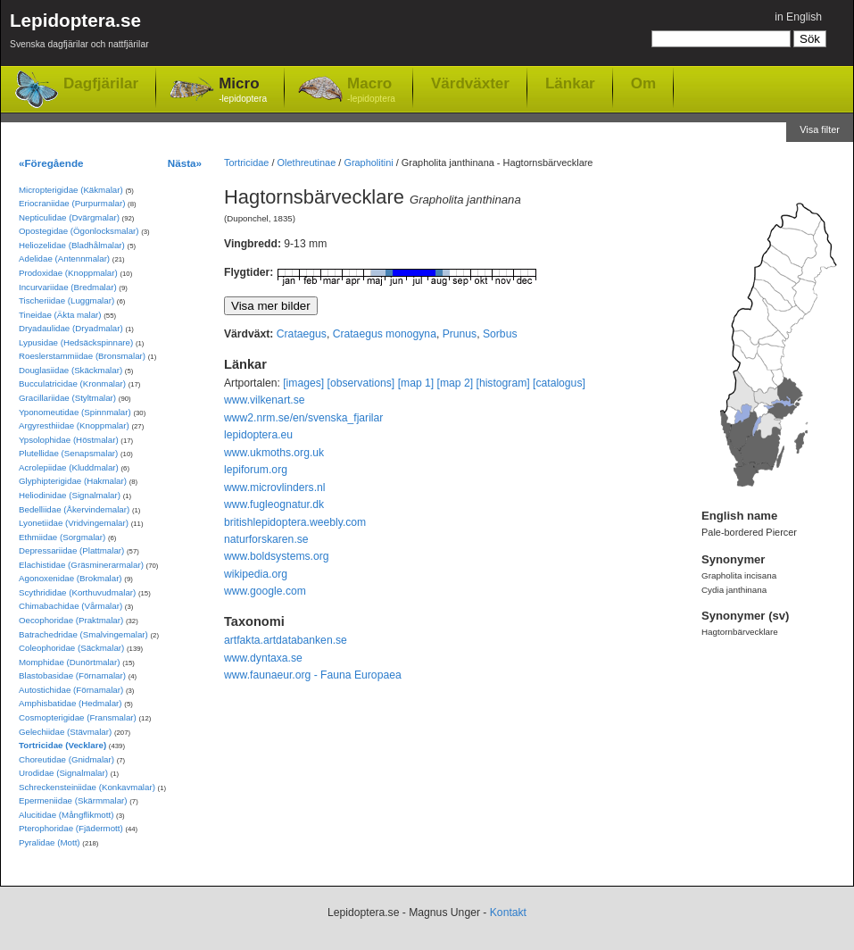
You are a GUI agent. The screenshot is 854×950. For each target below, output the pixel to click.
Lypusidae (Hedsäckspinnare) (76, 342)
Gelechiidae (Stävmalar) (65, 732)
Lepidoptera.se (79, 33)
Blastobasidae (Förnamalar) (72, 675)
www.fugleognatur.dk (274, 504)
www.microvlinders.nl (274, 487)
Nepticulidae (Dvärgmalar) (69, 217)
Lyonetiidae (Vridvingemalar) (74, 523)
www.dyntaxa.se (263, 658)
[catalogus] (559, 383)
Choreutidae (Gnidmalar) (66, 759)
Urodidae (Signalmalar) (63, 773)
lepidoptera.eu (258, 435)
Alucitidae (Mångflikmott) (66, 815)
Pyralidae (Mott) (49, 842)
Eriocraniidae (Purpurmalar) (72, 203)
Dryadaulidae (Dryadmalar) (71, 328)
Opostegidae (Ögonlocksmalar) (79, 231)
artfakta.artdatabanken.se (285, 640)
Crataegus (302, 334)
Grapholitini (368, 162)
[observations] (361, 383)
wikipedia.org (255, 574)
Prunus (460, 334)
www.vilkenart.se (264, 400)
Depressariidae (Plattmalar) (71, 550)
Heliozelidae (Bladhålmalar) (72, 245)
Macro (371, 90)
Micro (243, 90)
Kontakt (508, 912)
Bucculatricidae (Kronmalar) (72, 383)
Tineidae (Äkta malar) (60, 315)
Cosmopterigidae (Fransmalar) (78, 717)
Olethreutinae (307, 162)
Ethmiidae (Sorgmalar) (62, 537)
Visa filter (820, 129)
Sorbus (500, 334)
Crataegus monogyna (384, 334)
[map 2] (455, 383)
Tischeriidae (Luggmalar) (66, 300)
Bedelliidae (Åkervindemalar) (74, 509)
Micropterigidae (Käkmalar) (71, 190)
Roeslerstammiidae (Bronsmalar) (82, 356)
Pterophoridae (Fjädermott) (71, 828)
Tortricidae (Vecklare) (62, 745)
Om (643, 83)
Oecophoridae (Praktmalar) (71, 620)
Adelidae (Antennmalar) (64, 258)
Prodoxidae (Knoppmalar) (68, 273)
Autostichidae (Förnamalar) (71, 690)
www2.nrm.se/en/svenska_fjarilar (303, 418)
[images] (303, 383)
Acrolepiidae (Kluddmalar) (69, 467)
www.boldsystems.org (276, 556)
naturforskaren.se (266, 539)
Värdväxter (470, 83)
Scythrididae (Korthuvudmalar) (77, 592)
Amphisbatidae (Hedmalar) (70, 703)
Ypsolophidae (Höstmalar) (69, 440)
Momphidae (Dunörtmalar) (69, 662)
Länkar (570, 83)
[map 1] (416, 383)
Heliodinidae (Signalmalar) (69, 495)
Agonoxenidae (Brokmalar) (70, 578)
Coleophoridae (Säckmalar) (71, 648)
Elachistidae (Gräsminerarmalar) (81, 565)
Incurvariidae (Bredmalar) (68, 287)
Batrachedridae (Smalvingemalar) (83, 634)
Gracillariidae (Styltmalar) (67, 398)
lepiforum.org (255, 469)
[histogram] (503, 383)
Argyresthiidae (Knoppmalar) (74, 425)
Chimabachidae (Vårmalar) (70, 606)
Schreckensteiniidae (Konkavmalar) (87, 787)
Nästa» (185, 163)
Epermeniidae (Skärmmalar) (73, 800)
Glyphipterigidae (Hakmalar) (73, 481)
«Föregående (51, 163)
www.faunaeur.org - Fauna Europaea (313, 675)
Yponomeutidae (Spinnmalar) (75, 412)
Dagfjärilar (100, 83)
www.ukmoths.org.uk (274, 452)
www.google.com (265, 591)
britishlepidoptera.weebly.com (295, 522)
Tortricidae (246, 162)
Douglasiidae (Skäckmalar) (70, 370)
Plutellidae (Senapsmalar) (68, 453)
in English (798, 17)
